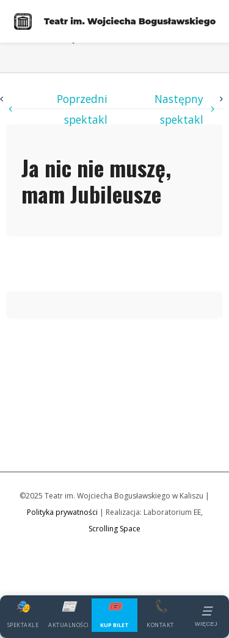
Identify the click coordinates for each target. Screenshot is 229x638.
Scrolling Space (114, 528)
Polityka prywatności (62, 512)
